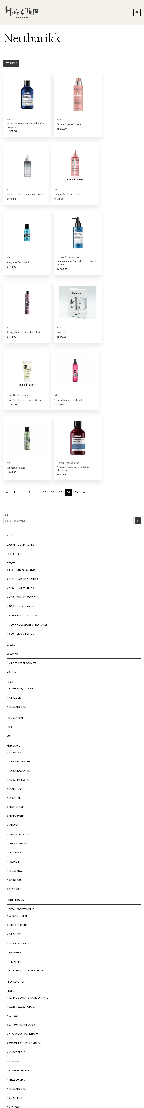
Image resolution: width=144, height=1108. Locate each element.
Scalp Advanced (20, 808)
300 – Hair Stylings (21, 453)
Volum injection (20, 980)
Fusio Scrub (16, 680)
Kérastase (13, 610)
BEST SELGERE (15, 418)
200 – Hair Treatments (23, 443)
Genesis (14, 690)
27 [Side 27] (60, 357)
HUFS (10, 591)
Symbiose (15, 753)
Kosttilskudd (15, 764)
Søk (5, 379)
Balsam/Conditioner (20, 409)
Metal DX (15, 798)
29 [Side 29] (76, 357)
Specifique (15, 744)
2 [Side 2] (22, 357)
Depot (11, 428)
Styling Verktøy (17, 1010)
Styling (14, 971)
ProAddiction (16, 846)
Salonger (72, 1060)
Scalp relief (16, 962)
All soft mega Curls (22, 889)
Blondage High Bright (23, 898)
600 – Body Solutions (23, 480)
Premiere (14, 726)
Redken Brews (17, 571)
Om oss (72, 1090)
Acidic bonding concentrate (28, 862)
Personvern (108, 1090)
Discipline (15, 662)
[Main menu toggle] (137, 12)
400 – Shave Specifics (23, 462)
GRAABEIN (15, 562)
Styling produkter (19, 1001)
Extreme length (19, 935)
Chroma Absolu (19, 626)
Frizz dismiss (17, 944)
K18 (8, 601)
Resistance (16, 735)
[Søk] (138, 385)
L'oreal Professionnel (21, 774)
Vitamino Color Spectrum (26, 835)
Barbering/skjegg (21, 553)
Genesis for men (19, 699)
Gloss (11, 509)
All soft (14, 880)
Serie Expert (16, 817)
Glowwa (13, 518)
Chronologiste (19, 635)
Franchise (90, 1090)
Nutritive (15, 717)
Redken (11, 855)
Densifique (15, 653)
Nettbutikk (72, 1076)
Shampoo (13, 991)
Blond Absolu (18, 617)
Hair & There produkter (21, 528)
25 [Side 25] (44, 357)
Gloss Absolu (18, 708)
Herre (10, 546)
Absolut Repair (18, 780)
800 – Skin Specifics (21, 498)
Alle (9, 400)
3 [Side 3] (29, 357)
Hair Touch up (18, 790)
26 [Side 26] (52, 357)
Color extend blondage (25, 908)
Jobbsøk (53, 1090)
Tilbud (11, 1019)
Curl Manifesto (19, 644)
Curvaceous (17, 917)
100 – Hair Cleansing (22, 434)
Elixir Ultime (16, 671)
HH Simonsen (15, 582)
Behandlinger (72, 1068)
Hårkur (11, 537)
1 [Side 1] (14, 357)
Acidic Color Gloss (22, 871)
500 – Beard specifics (23, 471)
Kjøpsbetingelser (129, 1090)
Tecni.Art (15, 826)
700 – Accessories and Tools (28, 489)
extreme (14, 926)
